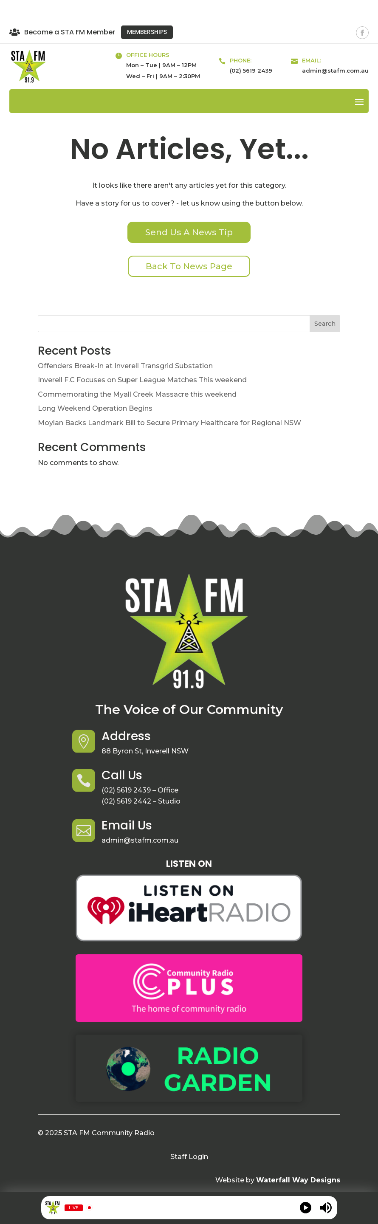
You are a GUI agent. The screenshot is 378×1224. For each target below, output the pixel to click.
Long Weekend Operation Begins (95, 408)
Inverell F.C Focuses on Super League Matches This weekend (142, 380)
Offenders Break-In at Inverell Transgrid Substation (125, 366)
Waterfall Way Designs (298, 1180)
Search (325, 323)
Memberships (147, 32)
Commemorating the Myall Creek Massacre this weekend (137, 394)
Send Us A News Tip (189, 232)
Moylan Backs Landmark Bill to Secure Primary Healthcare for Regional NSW (169, 423)
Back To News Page (189, 266)
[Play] (306, 1208)
